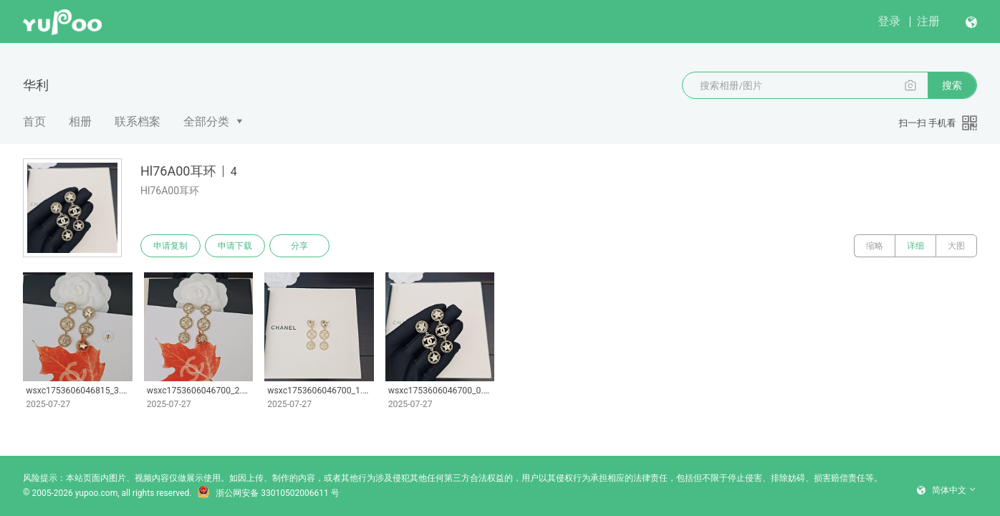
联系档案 (137, 121)
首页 (34, 121)
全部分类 (206, 121)
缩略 (874, 246)
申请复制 (170, 246)
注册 (928, 21)
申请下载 (235, 246)
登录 (889, 21)
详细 (915, 246)
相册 (80, 121)
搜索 (952, 85)
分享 (299, 246)
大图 (956, 246)
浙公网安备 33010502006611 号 (268, 493)
